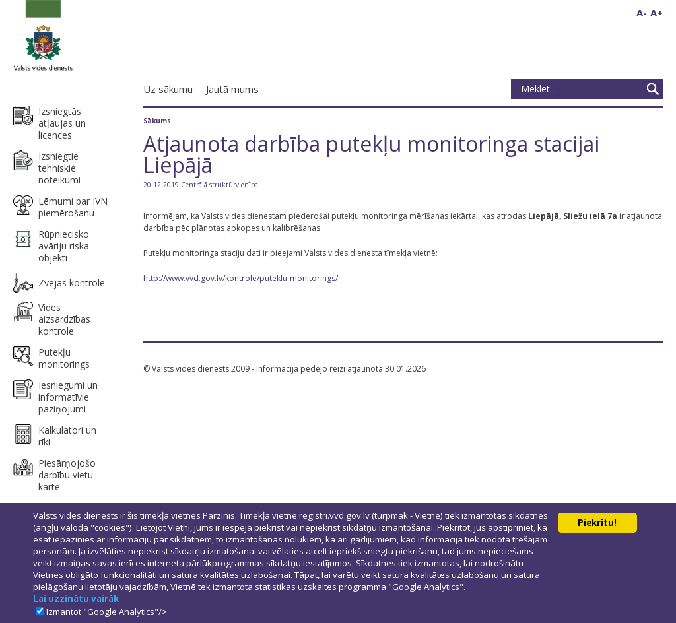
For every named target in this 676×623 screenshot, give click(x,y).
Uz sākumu (168, 89)
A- (641, 12)
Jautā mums (232, 89)
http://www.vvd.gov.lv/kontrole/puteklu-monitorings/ (240, 278)
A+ (656, 12)
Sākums (157, 120)
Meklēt (652, 89)
